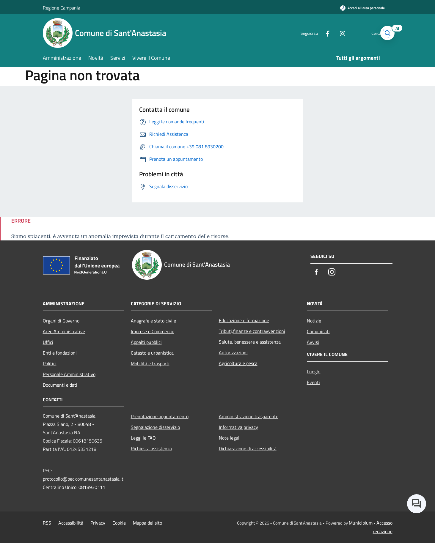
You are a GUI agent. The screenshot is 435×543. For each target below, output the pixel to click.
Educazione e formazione (244, 320)
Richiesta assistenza (151, 448)
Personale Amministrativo (69, 374)
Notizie (314, 320)
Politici (49, 363)
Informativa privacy (238, 427)
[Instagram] (332, 33)
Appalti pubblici (146, 342)
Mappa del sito (147, 522)
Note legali (230, 437)
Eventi (313, 382)
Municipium (361, 522)
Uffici (48, 342)
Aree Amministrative (64, 331)
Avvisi (313, 342)
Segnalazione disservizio (155, 427)
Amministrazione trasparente (248, 416)
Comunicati (318, 331)
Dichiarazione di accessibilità (248, 448)
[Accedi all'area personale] (362, 8)
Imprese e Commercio (152, 331)
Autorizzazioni (233, 352)
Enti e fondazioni (60, 352)
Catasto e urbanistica (152, 352)
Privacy (97, 522)
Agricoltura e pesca (238, 363)
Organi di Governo (61, 320)
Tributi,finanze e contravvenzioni (252, 331)
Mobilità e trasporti (150, 363)
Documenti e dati (60, 384)
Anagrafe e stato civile (153, 320)
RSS (47, 522)
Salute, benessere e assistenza (250, 341)
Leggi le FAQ (143, 437)
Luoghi (314, 371)
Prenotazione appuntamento (160, 416)
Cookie (119, 522)
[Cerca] (385, 33)
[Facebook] (317, 33)
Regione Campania (61, 7)
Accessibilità (70, 522)
